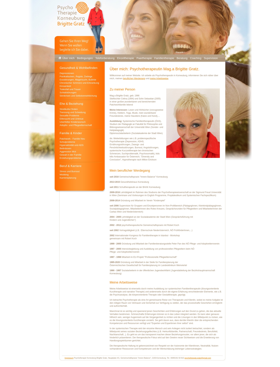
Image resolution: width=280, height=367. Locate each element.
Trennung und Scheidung (73, 112)
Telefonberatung (105, 58)
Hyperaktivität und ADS (72, 145)
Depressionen (67, 73)
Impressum (69, 358)
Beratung (182, 58)
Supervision (211, 58)
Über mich (68, 58)
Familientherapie (164, 58)
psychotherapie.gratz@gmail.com (197, 358)
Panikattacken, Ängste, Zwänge (76, 76)
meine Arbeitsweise (159, 78)
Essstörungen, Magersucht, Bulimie (78, 79)
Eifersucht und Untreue (71, 118)
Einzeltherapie (125, 58)
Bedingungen (85, 58)
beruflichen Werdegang (134, 78)
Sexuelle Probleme (69, 115)
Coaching (195, 58)
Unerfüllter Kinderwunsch (73, 122)
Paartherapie (144, 58)
